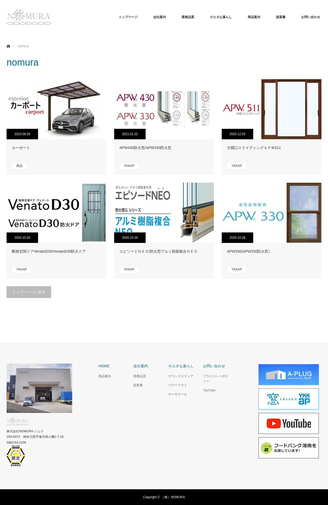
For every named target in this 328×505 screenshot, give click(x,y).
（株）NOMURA (173, 497)
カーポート (21, 148)
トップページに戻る (28, 292)
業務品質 (188, 17)
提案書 (280, 17)
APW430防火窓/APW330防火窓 (145, 148)
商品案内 (254, 17)
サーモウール (177, 394)
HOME (103, 366)
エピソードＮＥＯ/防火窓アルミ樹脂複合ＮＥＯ (158, 251)
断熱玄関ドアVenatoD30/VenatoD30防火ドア (49, 251)
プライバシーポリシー (215, 378)
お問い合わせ (310, 17)
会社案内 (159, 17)
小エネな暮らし (221, 17)
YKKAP (129, 166)
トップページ (128, 17)
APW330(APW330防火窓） (249, 251)
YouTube (209, 390)
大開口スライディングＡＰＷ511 (254, 148)
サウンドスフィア (180, 376)
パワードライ (177, 385)
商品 (19, 166)
